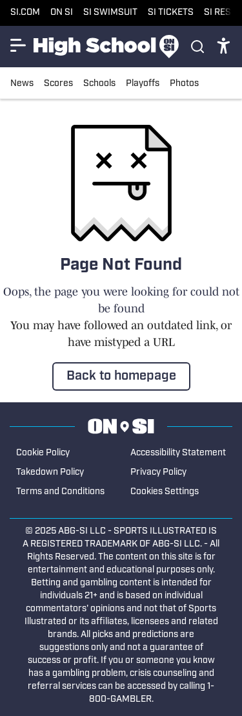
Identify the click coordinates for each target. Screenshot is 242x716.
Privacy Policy (158, 472)
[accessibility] (224, 46)
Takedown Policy (50, 472)
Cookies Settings (164, 492)
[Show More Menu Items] (18, 45)
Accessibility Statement (178, 453)
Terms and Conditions (60, 492)
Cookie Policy (43, 453)
